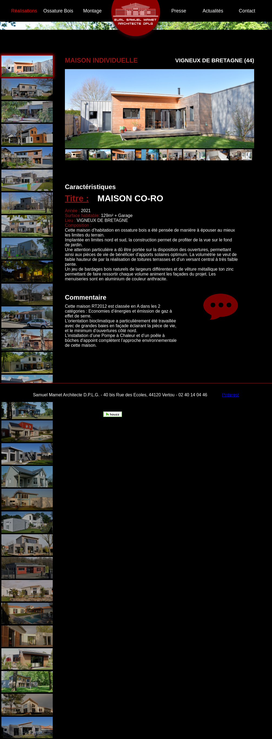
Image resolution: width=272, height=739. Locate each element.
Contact (247, 11)
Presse (178, 11)
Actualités (213, 11)
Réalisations (24, 11)
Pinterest (230, 395)
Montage (92, 11)
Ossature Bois (58, 11)
